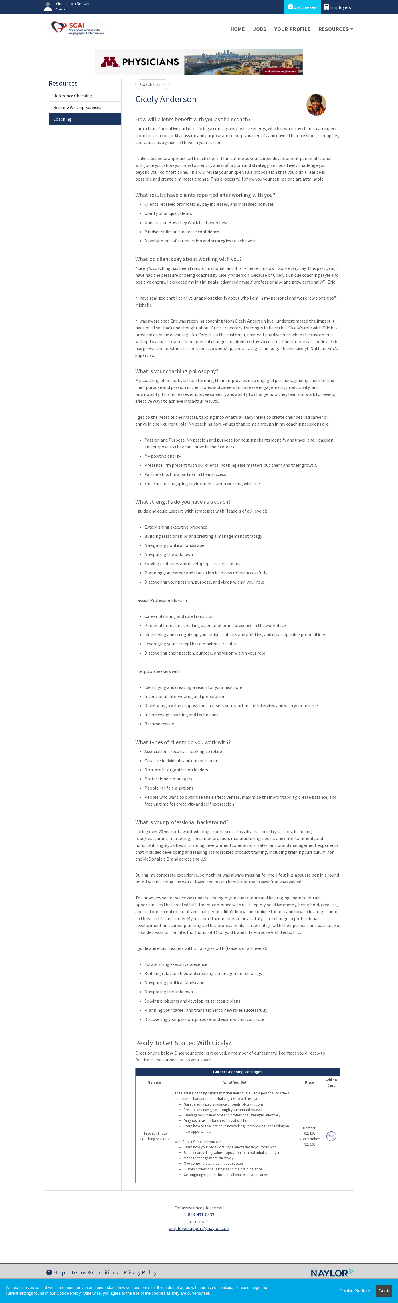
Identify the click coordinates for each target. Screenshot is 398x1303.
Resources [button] (334, 29)
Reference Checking (72, 95)
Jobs (259, 29)
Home (238, 29)
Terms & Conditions (94, 1272)
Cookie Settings (355, 1290)
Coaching (62, 119)
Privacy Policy (140, 1272)
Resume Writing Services (77, 107)
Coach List (150, 84)
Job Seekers (303, 7)
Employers (337, 7)
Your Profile (292, 29)
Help (55, 1272)
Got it (384, 1290)
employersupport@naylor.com (199, 1228)
